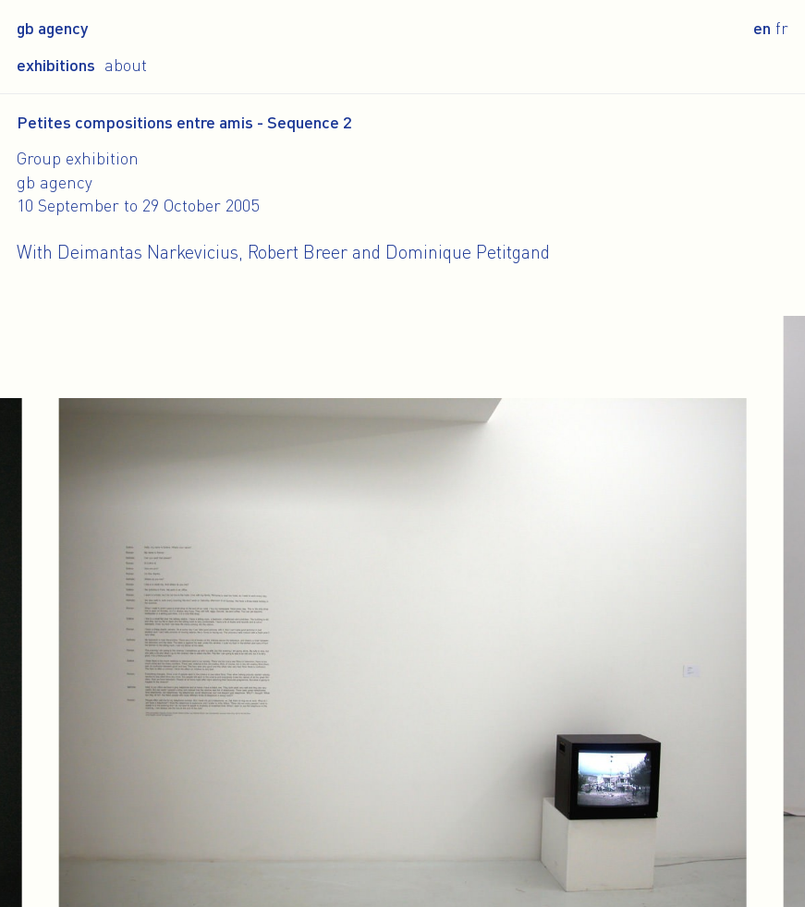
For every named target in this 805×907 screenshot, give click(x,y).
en (762, 28)
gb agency (52, 28)
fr (781, 28)
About (125, 64)
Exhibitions (56, 64)
